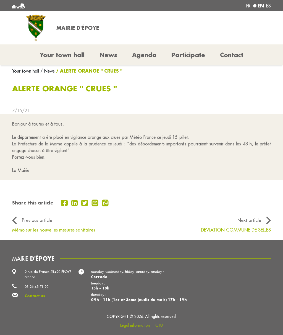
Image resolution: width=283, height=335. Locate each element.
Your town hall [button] (62, 55)
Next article (249, 220)
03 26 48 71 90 (36, 286)
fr (248, 6)
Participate (188, 55)
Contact (231, 55)
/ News (47, 71)
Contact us (35, 296)
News (108, 55)
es (268, 6)
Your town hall (26, 71)
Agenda (144, 55)
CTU (159, 325)
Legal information (135, 325)
